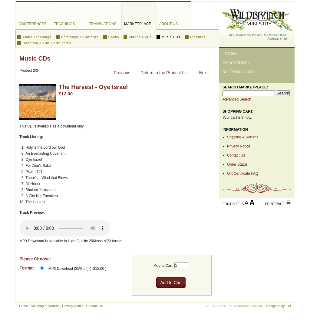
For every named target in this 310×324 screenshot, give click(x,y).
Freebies (198, 37)
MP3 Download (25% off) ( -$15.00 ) (77, 268)
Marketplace (137, 24)
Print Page (275, 204)
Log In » (230, 54)
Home (23, 306)
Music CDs (171, 37)
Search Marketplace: (245, 87)
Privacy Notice (238, 146)
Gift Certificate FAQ (242, 173)
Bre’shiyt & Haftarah (80, 37)
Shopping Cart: (238, 111)
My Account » (236, 63)
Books (113, 37)
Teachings (64, 24)
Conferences (32, 24)
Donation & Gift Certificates (46, 43)
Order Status (237, 164)
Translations (103, 24)
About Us (168, 24)
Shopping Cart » (239, 72)
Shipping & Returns (242, 137)
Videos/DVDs (140, 37)
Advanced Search (237, 99)
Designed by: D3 (278, 306)
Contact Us (236, 155)
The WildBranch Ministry (257, 22)
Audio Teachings (36, 37)
